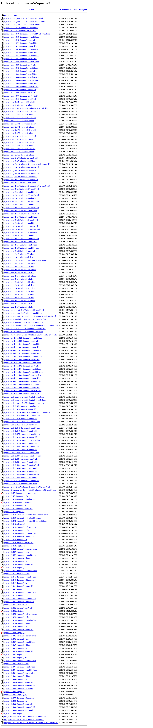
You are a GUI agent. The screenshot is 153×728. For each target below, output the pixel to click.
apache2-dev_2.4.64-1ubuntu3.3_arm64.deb (21, 232)
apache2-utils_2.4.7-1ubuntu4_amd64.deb (20, 409)
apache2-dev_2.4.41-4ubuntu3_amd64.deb (20, 204)
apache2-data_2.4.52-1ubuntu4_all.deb (19, 133)
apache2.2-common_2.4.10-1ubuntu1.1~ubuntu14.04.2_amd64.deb (30, 490)
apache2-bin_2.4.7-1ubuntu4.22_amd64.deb (21, 28)
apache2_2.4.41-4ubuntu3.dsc (15, 583)
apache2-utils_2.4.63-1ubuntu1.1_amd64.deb (21, 447)
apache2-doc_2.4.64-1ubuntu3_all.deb (19, 304)
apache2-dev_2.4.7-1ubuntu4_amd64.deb (20, 183)
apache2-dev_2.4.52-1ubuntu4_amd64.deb (20, 211)
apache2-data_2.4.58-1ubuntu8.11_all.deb (20, 136)
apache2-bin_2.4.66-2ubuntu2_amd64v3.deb (21, 96)
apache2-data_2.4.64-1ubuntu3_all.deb (19, 152)
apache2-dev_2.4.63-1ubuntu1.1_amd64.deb (21, 220)
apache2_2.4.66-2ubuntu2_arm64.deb (18, 710)
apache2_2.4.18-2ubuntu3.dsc (15, 540)
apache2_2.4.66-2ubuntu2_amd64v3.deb (19, 707)
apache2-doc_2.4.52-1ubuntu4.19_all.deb (20, 282)
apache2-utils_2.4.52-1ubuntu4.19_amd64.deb (22, 434)
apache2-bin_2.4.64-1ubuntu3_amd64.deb (20, 83)
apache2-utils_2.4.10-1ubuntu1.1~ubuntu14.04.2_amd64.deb (27, 412)
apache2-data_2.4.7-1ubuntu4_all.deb (18, 105)
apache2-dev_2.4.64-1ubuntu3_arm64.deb (20, 242)
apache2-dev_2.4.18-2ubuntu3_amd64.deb (20, 192)
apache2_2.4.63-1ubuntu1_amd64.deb (18, 651)
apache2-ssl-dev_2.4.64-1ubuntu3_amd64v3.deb (22, 381)
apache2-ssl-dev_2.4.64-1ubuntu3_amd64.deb (21, 378)
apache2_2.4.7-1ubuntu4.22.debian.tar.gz (20, 493)
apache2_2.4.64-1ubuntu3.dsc (15, 679)
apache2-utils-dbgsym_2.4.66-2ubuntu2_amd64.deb (24, 397)
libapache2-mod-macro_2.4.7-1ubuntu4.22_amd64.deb (25, 716)
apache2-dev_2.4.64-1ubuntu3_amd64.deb (20, 236)
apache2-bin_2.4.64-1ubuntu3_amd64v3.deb (21, 87)
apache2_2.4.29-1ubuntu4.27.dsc (17, 552)
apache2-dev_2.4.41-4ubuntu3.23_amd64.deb (21, 201)
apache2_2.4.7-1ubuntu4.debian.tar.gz (18, 502)
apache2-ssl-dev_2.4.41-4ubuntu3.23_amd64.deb (23, 344)
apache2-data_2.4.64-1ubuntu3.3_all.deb (19, 149)
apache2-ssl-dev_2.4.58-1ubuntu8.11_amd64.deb (23, 357)
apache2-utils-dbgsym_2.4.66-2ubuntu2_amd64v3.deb (25, 400)
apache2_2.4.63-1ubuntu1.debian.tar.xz (19, 645)
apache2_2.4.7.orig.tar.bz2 (14, 512)
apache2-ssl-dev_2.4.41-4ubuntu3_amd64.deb (21, 347)
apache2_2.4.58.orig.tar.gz (14, 633)
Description (82, 9)
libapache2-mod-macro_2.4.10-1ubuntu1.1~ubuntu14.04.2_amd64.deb (31, 723)
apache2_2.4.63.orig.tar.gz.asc (15, 658)
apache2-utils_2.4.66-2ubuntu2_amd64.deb (20, 471)
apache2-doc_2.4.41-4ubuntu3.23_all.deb (20, 276)
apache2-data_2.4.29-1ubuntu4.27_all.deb (20, 118)
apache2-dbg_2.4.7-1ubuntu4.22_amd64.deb (21, 158)
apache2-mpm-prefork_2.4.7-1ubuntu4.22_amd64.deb (25, 319)
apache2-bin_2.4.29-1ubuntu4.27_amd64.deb (21, 43)
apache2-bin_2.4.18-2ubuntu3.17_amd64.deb (21, 37)
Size (75, 9)
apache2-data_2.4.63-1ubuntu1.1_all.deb (19, 142)
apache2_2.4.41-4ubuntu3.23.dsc (17, 574)
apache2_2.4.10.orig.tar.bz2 (14, 524)
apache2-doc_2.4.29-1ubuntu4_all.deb (19, 273)
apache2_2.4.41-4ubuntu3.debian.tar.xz (19, 580)
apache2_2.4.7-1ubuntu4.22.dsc (16, 496)
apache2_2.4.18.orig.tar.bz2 (14, 546)
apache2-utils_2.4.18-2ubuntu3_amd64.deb (20, 419)
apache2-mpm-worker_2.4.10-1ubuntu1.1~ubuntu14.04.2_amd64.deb (31, 335)
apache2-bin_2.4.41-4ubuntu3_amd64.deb (20, 52)
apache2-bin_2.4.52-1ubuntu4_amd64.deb (20, 59)
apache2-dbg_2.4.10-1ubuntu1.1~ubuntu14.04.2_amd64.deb (27, 164)
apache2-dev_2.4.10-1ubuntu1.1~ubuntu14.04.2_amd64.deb (27, 186)
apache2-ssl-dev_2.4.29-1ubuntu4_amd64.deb (21, 341)
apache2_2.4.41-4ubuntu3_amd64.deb (18, 586)
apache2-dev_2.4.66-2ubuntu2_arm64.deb (20, 251)
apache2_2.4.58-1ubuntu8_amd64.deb (18, 630)
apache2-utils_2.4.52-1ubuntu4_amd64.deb (20, 437)
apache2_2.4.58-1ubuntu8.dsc (15, 626)
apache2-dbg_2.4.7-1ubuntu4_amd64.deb (20, 161)
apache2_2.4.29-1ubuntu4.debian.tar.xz (19, 558)
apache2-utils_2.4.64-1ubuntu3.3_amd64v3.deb (22, 456)
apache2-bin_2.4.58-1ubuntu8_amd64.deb (20, 65)
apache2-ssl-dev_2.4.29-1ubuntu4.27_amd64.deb (23, 338)
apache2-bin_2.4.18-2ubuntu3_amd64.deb (20, 40)
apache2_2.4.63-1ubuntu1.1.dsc (16, 639)
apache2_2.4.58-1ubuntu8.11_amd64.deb (20, 620)
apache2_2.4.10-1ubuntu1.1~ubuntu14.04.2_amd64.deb (25, 521)
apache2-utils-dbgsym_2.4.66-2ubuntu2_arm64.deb (24, 403)
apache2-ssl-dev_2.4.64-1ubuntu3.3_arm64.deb (22, 375)
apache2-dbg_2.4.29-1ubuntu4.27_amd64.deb (21, 173)
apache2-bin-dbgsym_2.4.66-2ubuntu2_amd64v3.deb (24, 21)
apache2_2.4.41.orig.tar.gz (14, 589)
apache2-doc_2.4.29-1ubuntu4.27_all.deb (20, 270)
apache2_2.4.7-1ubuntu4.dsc (15, 505)
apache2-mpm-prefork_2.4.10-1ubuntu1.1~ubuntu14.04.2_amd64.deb (31, 325)
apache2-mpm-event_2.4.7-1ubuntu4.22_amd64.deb (24, 310)
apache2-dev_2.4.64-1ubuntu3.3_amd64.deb (21, 226)
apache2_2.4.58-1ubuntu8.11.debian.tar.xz (20, 614)
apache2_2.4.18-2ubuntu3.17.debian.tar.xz (20, 527)
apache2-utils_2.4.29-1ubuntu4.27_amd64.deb (22, 422)
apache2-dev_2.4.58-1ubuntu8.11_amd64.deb (21, 214)
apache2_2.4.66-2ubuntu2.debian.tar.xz (19, 698)
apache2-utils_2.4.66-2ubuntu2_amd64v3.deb (21, 474)
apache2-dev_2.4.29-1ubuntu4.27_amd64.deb (21, 195)
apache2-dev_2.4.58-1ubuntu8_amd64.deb (20, 217)
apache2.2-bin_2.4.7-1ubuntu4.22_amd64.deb (21, 481)
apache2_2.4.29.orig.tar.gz (14, 568)
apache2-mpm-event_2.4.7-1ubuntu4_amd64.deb (23, 313)
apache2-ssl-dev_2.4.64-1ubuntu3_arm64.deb (21, 384)
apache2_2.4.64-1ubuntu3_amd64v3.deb (19, 685)
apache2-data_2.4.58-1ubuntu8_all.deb (19, 139)
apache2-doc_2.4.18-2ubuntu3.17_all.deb (20, 263)
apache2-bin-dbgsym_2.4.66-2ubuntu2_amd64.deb (23, 18)
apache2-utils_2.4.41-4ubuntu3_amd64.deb (20, 431)
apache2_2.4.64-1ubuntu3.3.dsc (16, 664)
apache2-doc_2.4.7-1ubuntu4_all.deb (18, 257)
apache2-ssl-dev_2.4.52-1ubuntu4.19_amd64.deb (23, 350)
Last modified (65, 9)
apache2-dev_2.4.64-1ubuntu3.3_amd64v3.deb (22, 229)
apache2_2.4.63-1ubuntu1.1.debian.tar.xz (20, 636)
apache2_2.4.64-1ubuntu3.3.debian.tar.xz (20, 661)
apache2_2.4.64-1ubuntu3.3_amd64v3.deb (20, 670)
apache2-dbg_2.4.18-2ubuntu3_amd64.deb (20, 170)
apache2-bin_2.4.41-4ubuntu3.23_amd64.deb (21, 49)
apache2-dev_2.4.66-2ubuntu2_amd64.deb (20, 245)
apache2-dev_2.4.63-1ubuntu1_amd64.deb (20, 223)
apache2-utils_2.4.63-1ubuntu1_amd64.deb (20, 450)
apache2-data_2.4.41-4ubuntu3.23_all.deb (20, 124)
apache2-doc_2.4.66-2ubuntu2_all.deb (19, 307)
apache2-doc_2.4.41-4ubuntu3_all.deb (19, 279)
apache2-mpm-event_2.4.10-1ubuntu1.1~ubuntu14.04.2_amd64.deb (30, 316)
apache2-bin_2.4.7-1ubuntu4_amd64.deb (20, 31)
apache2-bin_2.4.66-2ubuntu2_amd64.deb (20, 93)
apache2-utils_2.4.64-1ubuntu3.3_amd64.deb (21, 453)
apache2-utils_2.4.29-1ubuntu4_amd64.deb (20, 425)
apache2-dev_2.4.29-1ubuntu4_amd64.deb (20, 198)
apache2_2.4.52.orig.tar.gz (14, 611)
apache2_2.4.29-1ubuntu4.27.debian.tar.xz (20, 549)
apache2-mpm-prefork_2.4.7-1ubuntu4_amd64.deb (23, 322)
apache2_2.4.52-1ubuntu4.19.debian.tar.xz (20, 592)
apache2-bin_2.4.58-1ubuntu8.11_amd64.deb (21, 62)
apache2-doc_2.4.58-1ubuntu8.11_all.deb (20, 288)
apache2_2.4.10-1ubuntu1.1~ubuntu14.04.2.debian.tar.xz (26, 515)
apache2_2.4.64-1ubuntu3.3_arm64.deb (19, 673)
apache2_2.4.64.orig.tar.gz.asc (15, 695)
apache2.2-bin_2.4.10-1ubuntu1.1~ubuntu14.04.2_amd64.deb (28, 487)
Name (31, 9)
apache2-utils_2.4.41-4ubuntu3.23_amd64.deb (22, 428)
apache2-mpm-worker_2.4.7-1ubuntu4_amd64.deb (23, 332)
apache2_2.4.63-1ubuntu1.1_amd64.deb (19, 642)
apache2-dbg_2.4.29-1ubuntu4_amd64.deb (20, 177)
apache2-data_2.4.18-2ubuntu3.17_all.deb (20, 111)
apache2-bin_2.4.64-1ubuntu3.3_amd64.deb (21, 74)
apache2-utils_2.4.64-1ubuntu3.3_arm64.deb (21, 459)
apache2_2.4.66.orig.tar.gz (14, 713)
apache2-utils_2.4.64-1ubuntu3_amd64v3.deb (21, 465)
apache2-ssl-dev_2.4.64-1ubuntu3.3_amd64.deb (22, 369)
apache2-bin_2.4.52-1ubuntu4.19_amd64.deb (21, 56)
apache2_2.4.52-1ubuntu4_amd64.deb (18, 608)
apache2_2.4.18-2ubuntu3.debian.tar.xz (19, 536)
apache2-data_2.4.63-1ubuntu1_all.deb (19, 146)
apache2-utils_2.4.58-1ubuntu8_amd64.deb (20, 443)
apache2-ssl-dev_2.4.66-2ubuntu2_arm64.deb (21, 394)
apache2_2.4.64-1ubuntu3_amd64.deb (18, 682)
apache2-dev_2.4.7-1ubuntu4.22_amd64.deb (21, 180)
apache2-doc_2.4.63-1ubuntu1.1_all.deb (19, 294)
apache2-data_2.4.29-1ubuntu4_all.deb (19, 121)
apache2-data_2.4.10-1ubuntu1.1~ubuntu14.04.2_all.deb (25, 108)
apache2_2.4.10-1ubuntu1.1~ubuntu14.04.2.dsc (22, 518)
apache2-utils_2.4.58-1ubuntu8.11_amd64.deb (22, 440)
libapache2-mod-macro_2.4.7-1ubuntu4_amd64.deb (24, 720)
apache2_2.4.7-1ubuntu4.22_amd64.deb (19, 499)
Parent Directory (10, 15)
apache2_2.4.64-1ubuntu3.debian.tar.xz (19, 676)
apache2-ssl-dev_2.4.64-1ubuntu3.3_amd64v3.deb (23, 372)
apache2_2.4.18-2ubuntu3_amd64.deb (18, 543)
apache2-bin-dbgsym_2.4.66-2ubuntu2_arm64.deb (23, 25)
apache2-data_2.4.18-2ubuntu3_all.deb (19, 114)
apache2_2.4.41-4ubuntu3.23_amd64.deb (20, 577)
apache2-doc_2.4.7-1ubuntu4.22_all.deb (19, 254)
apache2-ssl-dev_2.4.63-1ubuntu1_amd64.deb (21, 366)
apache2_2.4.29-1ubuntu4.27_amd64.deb (20, 555)
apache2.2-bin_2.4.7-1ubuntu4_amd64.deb (20, 484)
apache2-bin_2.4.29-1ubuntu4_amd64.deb (20, 46)
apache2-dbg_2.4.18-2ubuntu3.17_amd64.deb (21, 167)
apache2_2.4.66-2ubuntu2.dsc (15, 701)
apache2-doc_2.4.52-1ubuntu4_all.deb (19, 285)
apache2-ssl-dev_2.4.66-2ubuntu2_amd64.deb (21, 388)
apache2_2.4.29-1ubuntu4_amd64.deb (18, 564)
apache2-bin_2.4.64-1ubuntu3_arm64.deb (20, 90)
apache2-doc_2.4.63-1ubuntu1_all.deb (19, 298)
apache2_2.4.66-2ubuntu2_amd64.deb (18, 704)
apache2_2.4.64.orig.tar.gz (14, 692)
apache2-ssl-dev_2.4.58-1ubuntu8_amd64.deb (21, 360)
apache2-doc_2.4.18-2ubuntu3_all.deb (19, 267)
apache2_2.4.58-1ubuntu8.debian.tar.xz (19, 623)
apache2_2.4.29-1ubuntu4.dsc (15, 561)
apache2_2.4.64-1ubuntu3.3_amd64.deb (19, 667)
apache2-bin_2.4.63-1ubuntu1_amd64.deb (20, 71)
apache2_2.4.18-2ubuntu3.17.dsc (17, 530)
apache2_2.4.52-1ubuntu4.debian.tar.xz (19, 602)
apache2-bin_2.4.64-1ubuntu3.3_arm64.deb (21, 80)
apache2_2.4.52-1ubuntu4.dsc (15, 605)
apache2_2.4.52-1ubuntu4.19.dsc (17, 595)
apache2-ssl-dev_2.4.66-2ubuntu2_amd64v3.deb (22, 391)
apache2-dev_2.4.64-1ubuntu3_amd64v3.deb (21, 239)
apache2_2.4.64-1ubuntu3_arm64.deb (18, 689)
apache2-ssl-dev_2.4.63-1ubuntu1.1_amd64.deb (22, 363)
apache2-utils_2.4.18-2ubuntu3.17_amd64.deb (22, 415)
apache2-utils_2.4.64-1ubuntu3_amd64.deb (20, 462)
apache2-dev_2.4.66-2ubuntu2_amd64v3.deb (21, 248)
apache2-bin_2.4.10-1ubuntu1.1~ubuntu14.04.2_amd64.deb (27, 34)
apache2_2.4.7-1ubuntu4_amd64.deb (18, 509)
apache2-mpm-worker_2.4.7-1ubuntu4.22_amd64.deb (25, 329)
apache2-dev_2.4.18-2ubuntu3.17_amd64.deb (21, 189)
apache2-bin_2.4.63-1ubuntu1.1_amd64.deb (21, 68)
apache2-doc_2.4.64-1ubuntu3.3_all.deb (19, 301)
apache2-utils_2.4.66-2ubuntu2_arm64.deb (20, 478)
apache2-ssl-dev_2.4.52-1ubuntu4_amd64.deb (21, 353)
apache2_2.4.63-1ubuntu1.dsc (15, 648)
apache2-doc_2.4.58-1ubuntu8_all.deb (19, 291)
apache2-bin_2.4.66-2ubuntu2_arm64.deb (20, 99)
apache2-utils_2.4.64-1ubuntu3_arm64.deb (20, 468)
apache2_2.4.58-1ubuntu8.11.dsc (16, 617)
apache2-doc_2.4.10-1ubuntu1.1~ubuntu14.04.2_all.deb (25, 260)
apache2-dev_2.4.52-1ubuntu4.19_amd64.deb (21, 208)
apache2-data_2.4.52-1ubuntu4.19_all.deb (20, 130)
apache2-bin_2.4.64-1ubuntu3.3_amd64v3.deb (22, 77)
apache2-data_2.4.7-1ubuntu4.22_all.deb (19, 102)
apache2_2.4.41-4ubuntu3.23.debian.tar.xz (20, 571)
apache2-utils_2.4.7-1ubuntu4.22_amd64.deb (21, 406)
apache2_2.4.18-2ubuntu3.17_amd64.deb (20, 533)
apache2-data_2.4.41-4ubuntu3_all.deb (19, 127)
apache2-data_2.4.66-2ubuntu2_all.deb (19, 155)
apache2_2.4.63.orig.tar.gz (14, 654)
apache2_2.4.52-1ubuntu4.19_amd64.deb (20, 599)
